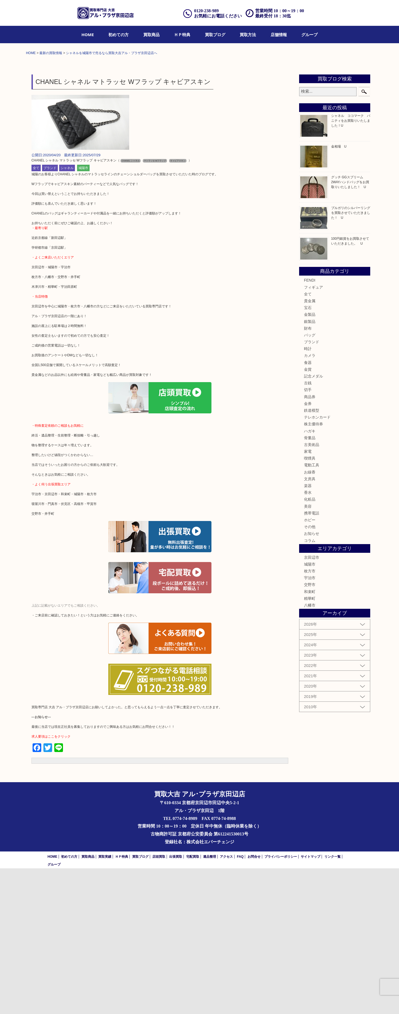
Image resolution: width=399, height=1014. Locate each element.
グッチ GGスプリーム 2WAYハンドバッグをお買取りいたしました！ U (350, 328)
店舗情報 (279, 34)
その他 (309, 672)
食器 (308, 508)
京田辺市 (311, 703)
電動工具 (311, 611)
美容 (308, 652)
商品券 (309, 542)
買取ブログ (215, 34)
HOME (87, 34)
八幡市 (309, 751)
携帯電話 (311, 659)
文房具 (309, 624)
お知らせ (311, 679)
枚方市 (309, 717)
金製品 (309, 460)
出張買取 (175, 1002)
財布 (308, 474)
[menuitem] (87, 34)
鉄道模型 (311, 556)
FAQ (240, 1002)
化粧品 (309, 645)
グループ (309, 34)
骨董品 (309, 583)
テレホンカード (317, 563)
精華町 (309, 744)
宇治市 (309, 724)
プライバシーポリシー (280, 1002)
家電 (308, 597)
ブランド (49, 314)
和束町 (309, 737)
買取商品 (151, 34)
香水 (308, 638)
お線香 (309, 618)
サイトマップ (310, 1002)
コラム (309, 686)
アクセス (226, 1002)
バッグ (309, 481)
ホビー (309, 665)
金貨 (308, 515)
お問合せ (254, 1002)
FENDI (309, 426)
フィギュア (313, 433)
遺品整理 (209, 1002)
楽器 (308, 631)
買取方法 (248, 34)
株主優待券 (313, 570)
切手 (308, 535)
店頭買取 (158, 1002)
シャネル (67, 314)
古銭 (308, 529)
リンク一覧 (332, 1002)
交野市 (309, 730)
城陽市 (83, 314)
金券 (308, 549)
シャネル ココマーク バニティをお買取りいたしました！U (350, 266)
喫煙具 (309, 604)
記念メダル (313, 522)
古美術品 (311, 590)
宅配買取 (192, 1002)
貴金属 (309, 446)
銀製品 (309, 467)
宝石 (308, 453)
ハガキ (309, 577)
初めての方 (118, 34)
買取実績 (104, 1002)
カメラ (309, 501)
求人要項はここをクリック (51, 882)
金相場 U (339, 292)
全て (36, 314)
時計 (308, 494)
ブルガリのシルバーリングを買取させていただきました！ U (350, 359)
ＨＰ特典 (182, 34)
